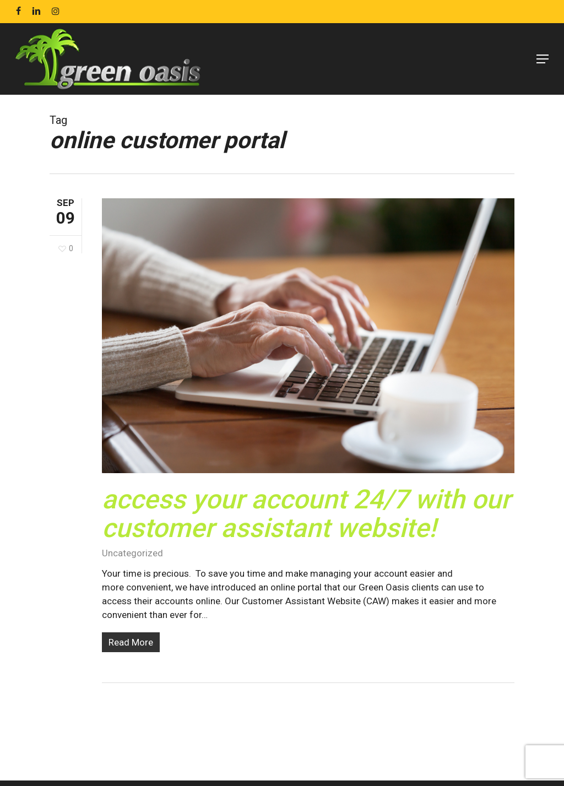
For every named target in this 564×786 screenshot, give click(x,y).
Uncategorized (132, 553)
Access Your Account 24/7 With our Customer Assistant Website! (306, 514)
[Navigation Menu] (542, 58)
